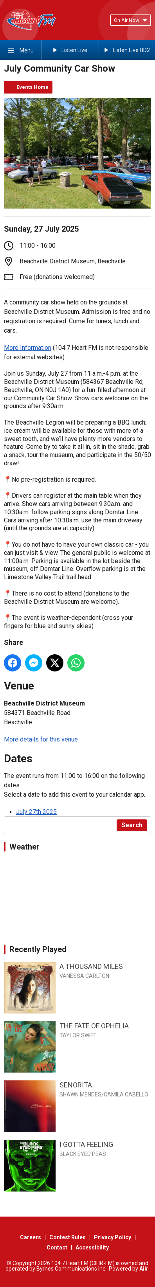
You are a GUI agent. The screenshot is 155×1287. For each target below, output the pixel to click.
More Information (27, 347)
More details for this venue (41, 739)
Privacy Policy (112, 1237)
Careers (30, 1237)
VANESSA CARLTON (84, 976)
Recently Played (38, 949)
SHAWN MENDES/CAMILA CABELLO (103, 1094)
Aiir (143, 1268)
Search (131, 825)
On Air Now (130, 20)
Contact (57, 1247)
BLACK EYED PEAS (82, 1154)
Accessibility (92, 1247)
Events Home (32, 87)
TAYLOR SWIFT (78, 1035)
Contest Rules (67, 1237)
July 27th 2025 (36, 811)
